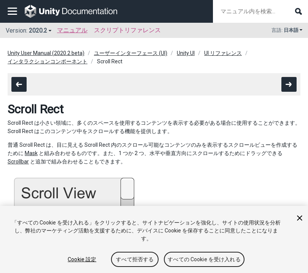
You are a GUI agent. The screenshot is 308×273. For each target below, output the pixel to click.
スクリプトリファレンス (127, 30)
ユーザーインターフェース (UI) (130, 53)
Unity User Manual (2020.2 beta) (46, 53)
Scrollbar (18, 161)
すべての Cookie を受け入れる (204, 259)
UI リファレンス (223, 53)
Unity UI (186, 53)
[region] (154, 239)
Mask (31, 153)
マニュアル (72, 30)
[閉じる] (299, 218)
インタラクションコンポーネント (47, 61)
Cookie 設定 (82, 259)
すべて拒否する (135, 259)
